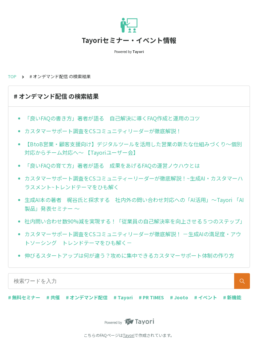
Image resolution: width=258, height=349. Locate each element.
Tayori (128, 335)
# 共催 (53, 297)
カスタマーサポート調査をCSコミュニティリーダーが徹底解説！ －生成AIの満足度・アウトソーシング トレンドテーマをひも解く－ (133, 238)
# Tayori (123, 297)
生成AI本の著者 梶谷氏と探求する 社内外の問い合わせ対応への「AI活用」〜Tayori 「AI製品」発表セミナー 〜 (134, 204)
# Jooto (179, 297)
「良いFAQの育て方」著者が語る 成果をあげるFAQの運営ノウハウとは (112, 165)
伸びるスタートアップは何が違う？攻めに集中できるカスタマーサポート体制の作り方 (129, 255)
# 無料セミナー (24, 297)
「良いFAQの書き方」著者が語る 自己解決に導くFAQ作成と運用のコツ (112, 118)
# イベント (205, 297)
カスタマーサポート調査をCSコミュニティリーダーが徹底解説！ (103, 131)
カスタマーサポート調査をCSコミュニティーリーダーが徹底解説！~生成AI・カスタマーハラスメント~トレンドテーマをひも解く (134, 182)
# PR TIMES (151, 297)
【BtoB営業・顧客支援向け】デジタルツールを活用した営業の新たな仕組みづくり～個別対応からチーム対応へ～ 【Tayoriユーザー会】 (133, 148)
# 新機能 (232, 297)
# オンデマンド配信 (87, 297)
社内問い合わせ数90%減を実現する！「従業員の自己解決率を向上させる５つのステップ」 (134, 221)
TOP (12, 76)
